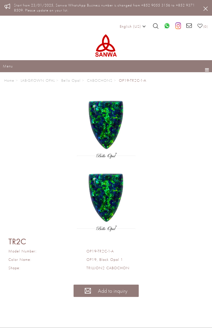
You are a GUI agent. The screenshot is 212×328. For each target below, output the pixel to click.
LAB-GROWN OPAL (38, 80)
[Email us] (189, 26)
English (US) (133, 26)
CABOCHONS (99, 80)
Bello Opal (71, 80)
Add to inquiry (106, 290)
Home (9, 80)
